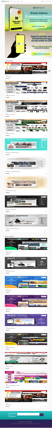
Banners (14, 1)
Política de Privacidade (21, 421)
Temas (11, 1)
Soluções (18, 1)
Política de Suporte (30, 421)
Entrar (43, 1)
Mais (21, 1)
